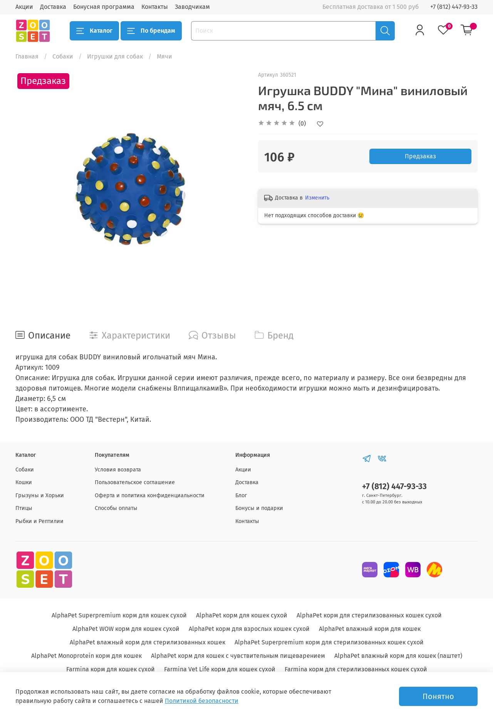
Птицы (23, 508)
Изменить (317, 198)
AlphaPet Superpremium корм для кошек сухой (119, 615)
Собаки (62, 56)
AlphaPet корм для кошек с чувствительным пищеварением (238, 655)
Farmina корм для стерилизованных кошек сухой (356, 669)
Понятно (438, 696)
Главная (27, 56)
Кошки (23, 482)
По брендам (151, 31)
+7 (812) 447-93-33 (454, 6)
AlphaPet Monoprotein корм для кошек (86, 655)
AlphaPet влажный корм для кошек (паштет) (398, 655)
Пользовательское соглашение (135, 482)
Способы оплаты (116, 508)
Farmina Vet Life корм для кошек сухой (219, 669)
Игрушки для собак (115, 56)
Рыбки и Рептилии (39, 521)
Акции (24, 6)
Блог (241, 495)
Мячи (164, 56)
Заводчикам (192, 6)
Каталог (94, 31)
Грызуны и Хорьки (39, 495)
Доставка (53, 6)
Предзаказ (420, 156)
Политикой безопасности (201, 700)
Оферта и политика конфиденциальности (150, 495)
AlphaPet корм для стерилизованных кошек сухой (369, 615)
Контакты (154, 6)
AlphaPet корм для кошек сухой (241, 615)
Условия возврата (118, 469)
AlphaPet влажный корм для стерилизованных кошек (147, 642)
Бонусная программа (103, 6)
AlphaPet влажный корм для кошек (370, 628)
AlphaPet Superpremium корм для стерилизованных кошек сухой (329, 642)
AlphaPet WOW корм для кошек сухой (125, 628)
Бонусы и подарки (259, 508)
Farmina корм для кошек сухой (110, 669)
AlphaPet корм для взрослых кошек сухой (249, 628)
